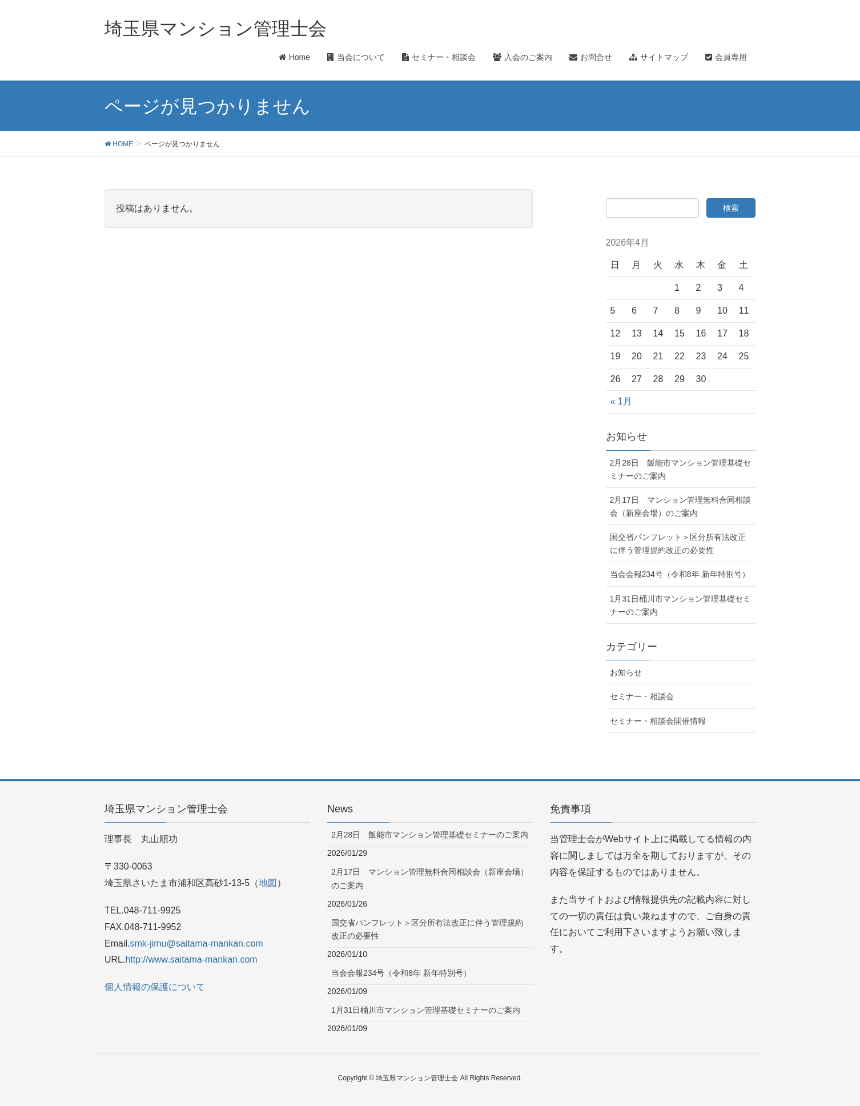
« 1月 (621, 401)
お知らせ (626, 672)
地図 (268, 883)
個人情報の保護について (155, 987)
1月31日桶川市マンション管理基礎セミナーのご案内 (680, 605)
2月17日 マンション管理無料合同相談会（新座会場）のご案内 (680, 506)
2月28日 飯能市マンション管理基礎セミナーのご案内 (680, 469)
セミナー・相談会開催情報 (658, 721)
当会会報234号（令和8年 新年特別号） (680, 574)
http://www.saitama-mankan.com (191, 959)
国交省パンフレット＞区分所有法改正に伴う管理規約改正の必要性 (678, 543)
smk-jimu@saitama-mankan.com (196, 943)
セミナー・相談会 (642, 696)
